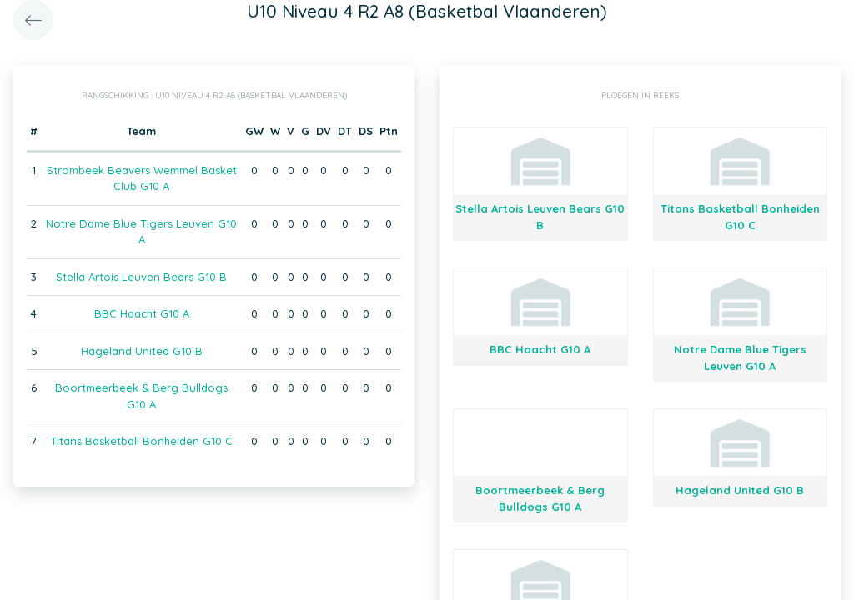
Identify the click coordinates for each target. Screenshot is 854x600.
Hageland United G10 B (142, 351)
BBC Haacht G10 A (141, 313)
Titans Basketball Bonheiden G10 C (141, 441)
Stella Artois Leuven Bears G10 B (141, 276)
